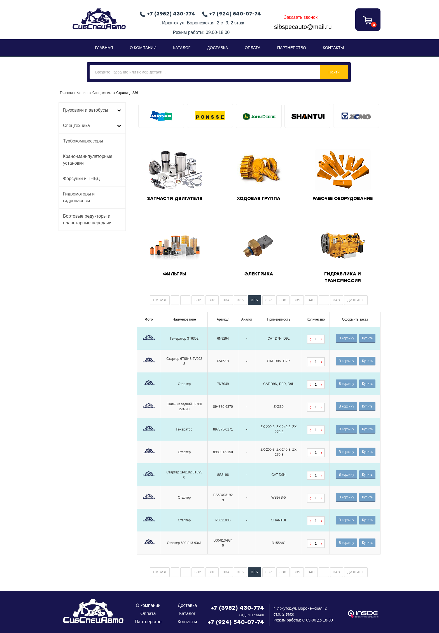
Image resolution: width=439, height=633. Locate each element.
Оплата (252, 47)
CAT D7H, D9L (278, 338)
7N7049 (223, 384)
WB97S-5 (278, 498)
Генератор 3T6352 (184, 338)
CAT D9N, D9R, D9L (278, 384)
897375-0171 (223, 429)
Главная (104, 47)
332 (198, 300)
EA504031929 (223, 497)
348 (336, 300)
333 (212, 300)
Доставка (217, 47)
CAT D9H (279, 475)
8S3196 (223, 475)
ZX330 (278, 407)
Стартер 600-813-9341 (184, 543)
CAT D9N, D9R (278, 361)
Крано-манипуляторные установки (87, 159)
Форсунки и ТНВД (81, 178)
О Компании (143, 47)
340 (311, 300)
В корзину (346, 338)
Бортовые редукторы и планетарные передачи (87, 219)
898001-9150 (223, 452)
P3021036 (223, 520)
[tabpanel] (161, 115)
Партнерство (291, 47)
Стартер (184, 384)
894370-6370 (223, 407)
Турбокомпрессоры (83, 141)
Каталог (181, 47)
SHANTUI (278, 520)
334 (226, 300)
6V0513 (223, 361)
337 (268, 300)
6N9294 (223, 338)
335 (240, 300)
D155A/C (279, 543)
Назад (160, 300)
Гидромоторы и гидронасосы (79, 197)
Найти (334, 72)
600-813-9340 (222, 542)
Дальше (355, 300)
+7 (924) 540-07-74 (235, 622)
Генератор (184, 429)
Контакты (333, 47)
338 (282, 300)
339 (297, 300)
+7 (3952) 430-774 (237, 607)
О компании (148, 605)
